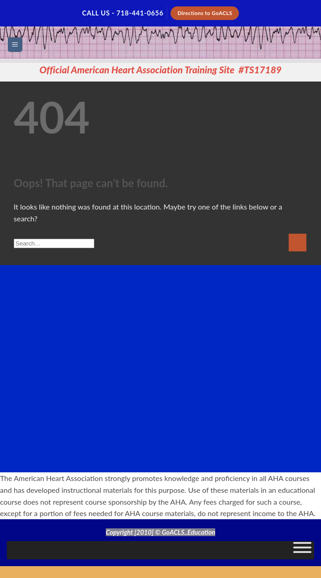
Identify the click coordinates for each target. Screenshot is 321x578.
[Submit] (297, 242)
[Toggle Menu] (302, 550)
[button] (15, 44)
